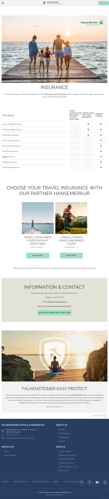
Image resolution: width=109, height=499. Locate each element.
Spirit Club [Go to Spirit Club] (63, 465)
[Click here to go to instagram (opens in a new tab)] (105, 476)
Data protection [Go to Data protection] (20, 476)
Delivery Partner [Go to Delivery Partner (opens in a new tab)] (66, 453)
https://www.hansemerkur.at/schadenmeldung (54, 300)
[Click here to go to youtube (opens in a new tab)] (97, 476)
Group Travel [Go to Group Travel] (64, 446)
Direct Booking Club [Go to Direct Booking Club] (67, 461)
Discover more (54, 401)
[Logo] (52, 6)
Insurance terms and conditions (54, 307)
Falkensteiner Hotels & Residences (57, 88)
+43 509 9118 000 (10, 429)
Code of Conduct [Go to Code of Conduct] (71, 476)
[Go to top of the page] (100, 410)
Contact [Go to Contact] (5, 476)
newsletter (76, 1)
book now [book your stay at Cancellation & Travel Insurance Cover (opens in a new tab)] (71, 249)
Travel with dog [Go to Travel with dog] (66, 457)
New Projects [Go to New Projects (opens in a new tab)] (64, 428)
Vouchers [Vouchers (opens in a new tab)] (87, 1)
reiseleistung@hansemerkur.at (57, 295)
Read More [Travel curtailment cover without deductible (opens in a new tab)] (37, 241)
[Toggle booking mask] (103, 6)
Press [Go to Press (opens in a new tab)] (6, 446)
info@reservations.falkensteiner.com (18, 432)
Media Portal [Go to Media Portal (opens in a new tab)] (10, 449)
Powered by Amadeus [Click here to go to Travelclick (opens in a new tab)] (54, 489)
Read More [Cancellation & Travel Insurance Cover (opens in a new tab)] (71, 241)
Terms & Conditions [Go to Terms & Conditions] (40, 476)
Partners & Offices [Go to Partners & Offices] (67, 449)
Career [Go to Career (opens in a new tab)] (61, 435)
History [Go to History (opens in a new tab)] (62, 424)
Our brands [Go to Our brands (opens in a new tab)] (63, 431)
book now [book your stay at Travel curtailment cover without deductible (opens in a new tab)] (38, 249)
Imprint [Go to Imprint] (56, 476)
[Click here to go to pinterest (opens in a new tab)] (81, 476)
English (5, 2)
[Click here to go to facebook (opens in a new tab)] (89, 476)
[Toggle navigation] (2, 6)
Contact (104, 1)
